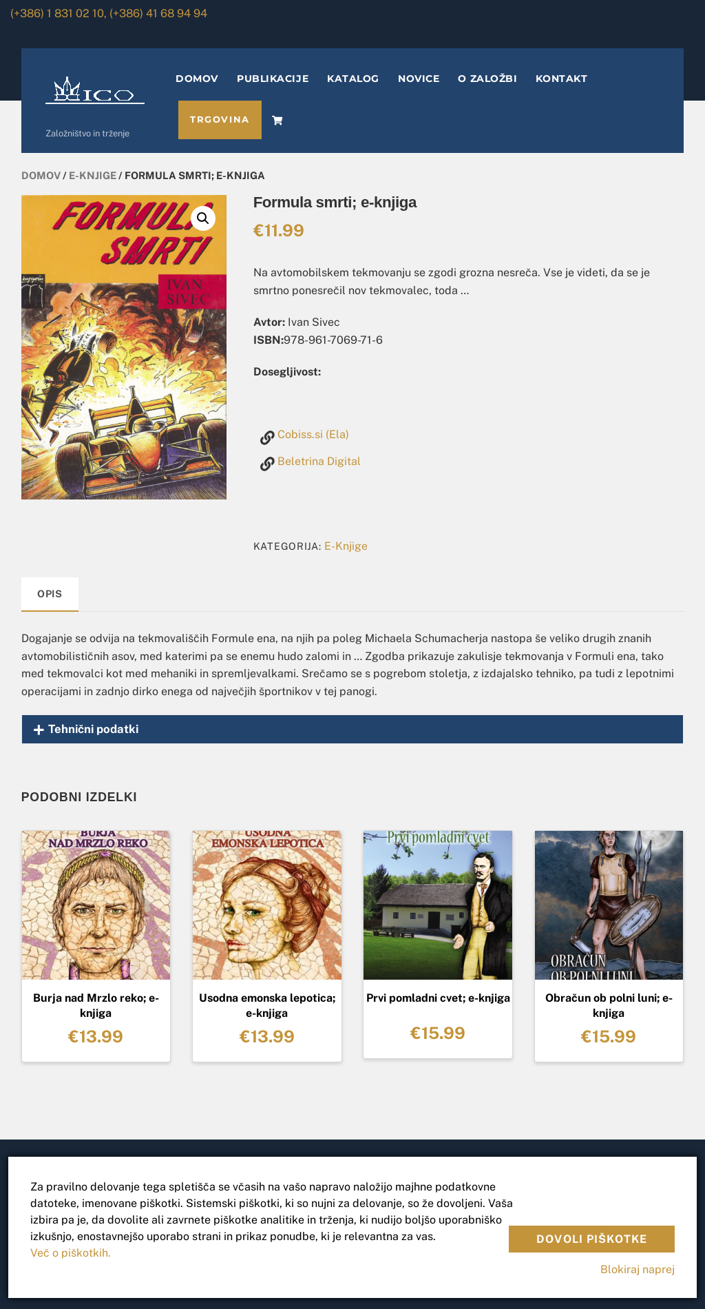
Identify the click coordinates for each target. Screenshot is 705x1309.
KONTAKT (561, 78)
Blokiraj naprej (637, 1269)
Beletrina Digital (319, 461)
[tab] (50, 594)
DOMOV (197, 78)
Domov (41, 175)
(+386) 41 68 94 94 (158, 13)
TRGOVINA (219, 119)
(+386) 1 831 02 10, (58, 13)
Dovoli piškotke (591, 1239)
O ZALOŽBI (487, 78)
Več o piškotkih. (70, 1252)
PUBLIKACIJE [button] (272, 78)
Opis (50, 593)
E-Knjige (92, 175)
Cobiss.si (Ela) (313, 434)
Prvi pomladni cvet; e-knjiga (438, 997)
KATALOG (353, 78)
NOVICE (418, 78)
